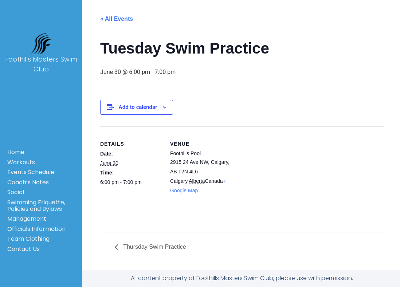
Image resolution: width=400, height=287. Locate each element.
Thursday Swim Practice (154, 247)
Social (15, 192)
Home (15, 152)
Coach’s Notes (28, 182)
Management (26, 219)
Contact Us (23, 249)
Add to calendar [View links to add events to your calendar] (138, 107)
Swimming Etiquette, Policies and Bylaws (36, 205)
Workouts (21, 162)
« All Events (116, 19)
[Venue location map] (278, 176)
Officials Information (36, 229)
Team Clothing (28, 239)
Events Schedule (30, 172)
